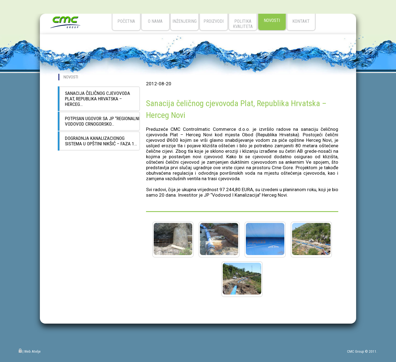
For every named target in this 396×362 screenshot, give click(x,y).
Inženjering (184, 21)
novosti (272, 20)
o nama (155, 21)
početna (126, 21)
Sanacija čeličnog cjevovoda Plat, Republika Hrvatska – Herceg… (97, 98)
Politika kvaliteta (243, 24)
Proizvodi (214, 21)
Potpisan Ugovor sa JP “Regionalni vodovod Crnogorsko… (102, 121)
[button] (173, 253)
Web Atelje (32, 351)
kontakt (301, 21)
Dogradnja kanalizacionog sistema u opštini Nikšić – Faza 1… (101, 140)
